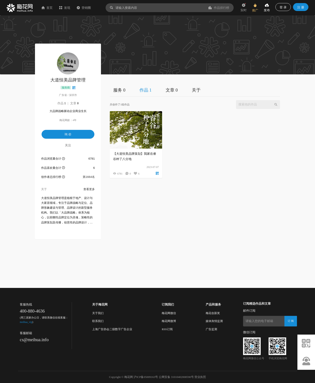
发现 (64, 7)
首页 (47, 7)
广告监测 (211, 329)
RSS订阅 (167, 329)
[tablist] (195, 90)
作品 (61, 103)
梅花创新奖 (213, 313)
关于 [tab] (196, 90)
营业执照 (200, 377)
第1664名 (89, 177)
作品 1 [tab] (145, 90)
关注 (68, 145)
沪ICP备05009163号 (146, 377)
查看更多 (89, 189)
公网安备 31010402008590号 (176, 377)
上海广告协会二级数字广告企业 (112, 329)
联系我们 (98, 321)
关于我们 (98, 313)
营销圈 (84, 7)
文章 (74, 103)
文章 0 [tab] (172, 90)
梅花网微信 (169, 313)
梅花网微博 (169, 321)
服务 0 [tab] (119, 90)
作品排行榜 (219, 7)
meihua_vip (26, 322)
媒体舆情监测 (214, 321)
